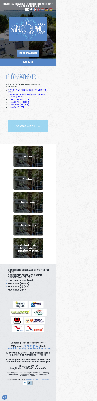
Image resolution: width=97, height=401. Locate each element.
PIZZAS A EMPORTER (28, 126)
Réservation (28, 53)
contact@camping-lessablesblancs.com (26, 4)
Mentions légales (42, 379)
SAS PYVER (30, 379)
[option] (28, 126)
